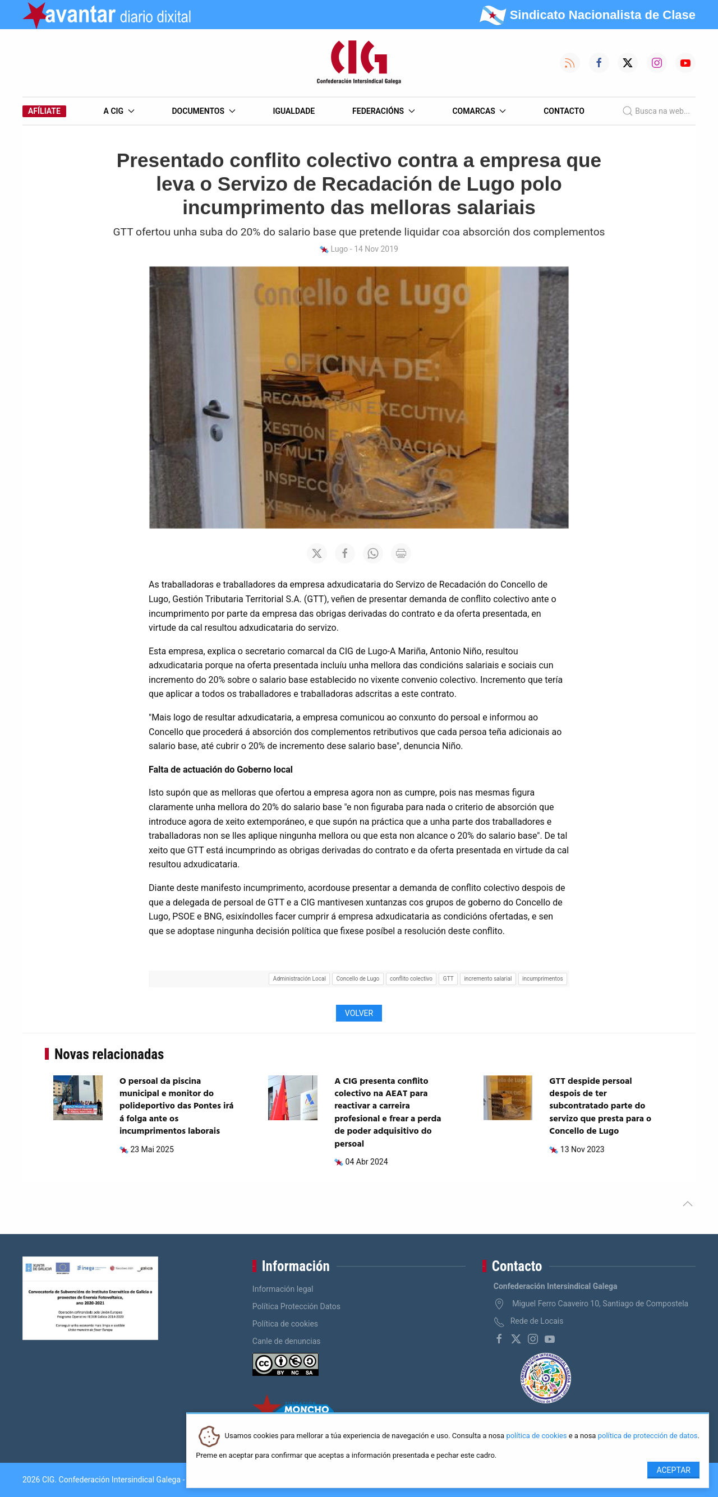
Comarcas (479, 111)
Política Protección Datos (296, 1306)
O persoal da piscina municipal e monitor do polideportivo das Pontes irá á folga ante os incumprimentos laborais (176, 1106)
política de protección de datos (648, 1436)
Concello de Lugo (358, 979)
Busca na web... (656, 111)
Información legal (283, 1289)
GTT (448, 979)
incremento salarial (488, 979)
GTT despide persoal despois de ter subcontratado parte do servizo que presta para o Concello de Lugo (600, 1106)
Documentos (203, 111)
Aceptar (673, 1470)
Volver (359, 1013)
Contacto (564, 111)
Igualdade (294, 111)
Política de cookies (285, 1323)
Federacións (383, 111)
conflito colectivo (411, 979)
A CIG (119, 111)
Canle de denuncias (286, 1341)
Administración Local (299, 979)
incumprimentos (542, 979)
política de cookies (536, 1436)
